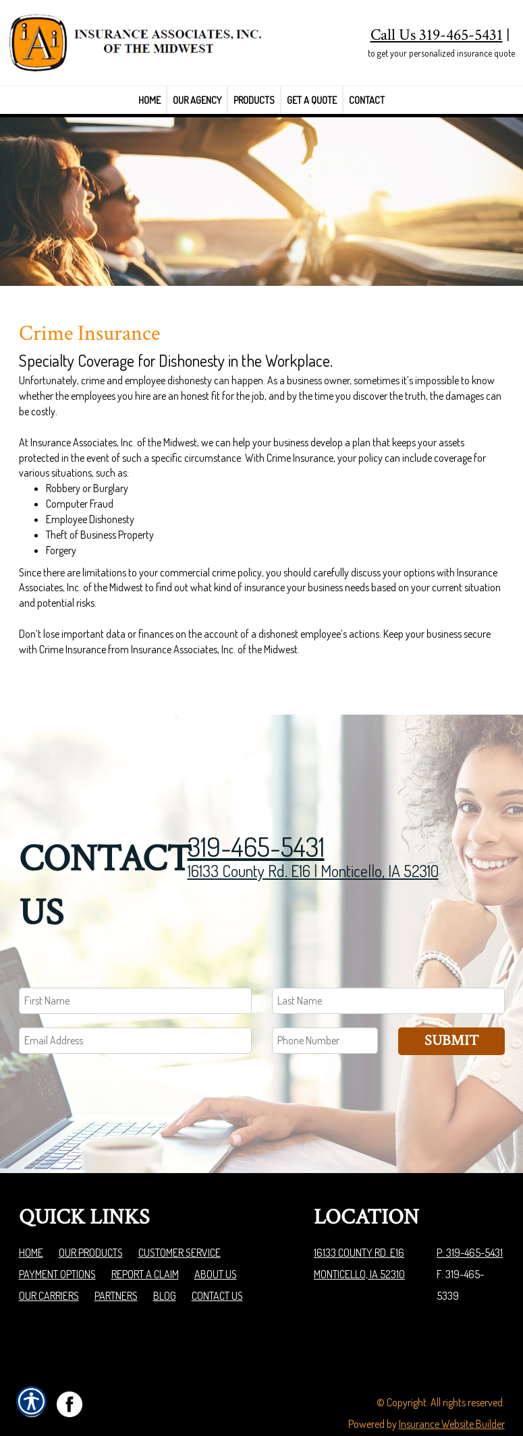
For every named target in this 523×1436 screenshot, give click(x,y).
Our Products (91, 1220)
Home (31, 1220)
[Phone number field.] (325, 1008)
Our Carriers (49, 1263)
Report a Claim (145, 1242)
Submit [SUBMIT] (451, 1008)
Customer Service (179, 1220)
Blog (164, 1263)
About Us (215, 1242)
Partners (116, 1263)
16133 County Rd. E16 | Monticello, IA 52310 (313, 838)
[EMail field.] (135, 1008)
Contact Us (217, 1263)
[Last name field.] (388, 968)
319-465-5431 (256, 813)
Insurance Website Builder (452, 1391)
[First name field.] (135, 968)
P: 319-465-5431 (470, 1220)
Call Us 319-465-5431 (436, 34)
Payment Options (57, 1242)
